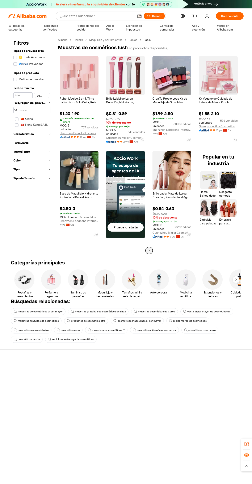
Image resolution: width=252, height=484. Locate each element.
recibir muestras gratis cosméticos (71, 339)
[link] (246, 444)
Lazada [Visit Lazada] (131, 461)
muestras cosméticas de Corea (154, 311)
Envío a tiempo (66, 385)
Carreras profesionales (216, 393)
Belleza (78, 39)
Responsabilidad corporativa (220, 377)
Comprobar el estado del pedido (29, 385)
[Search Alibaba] (97, 16)
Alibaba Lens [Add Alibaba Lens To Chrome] (28, 442)
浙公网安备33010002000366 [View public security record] (185, 476)
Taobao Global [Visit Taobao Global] (149, 461)
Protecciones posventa (72, 393)
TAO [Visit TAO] (164, 461)
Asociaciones (162, 396)
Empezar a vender (165, 369)
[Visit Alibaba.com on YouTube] (229, 410)
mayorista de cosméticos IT (106, 330)
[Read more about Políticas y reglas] (18, 468)
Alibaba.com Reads (117, 393)
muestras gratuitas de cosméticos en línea (98, 311)
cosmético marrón (27, 339)
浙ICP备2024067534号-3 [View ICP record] (227, 476)
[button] (139, 16)
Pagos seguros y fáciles (72, 369)
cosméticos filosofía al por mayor (154, 330)
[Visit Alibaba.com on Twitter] (216, 410)
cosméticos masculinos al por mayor (137, 321)
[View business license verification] (162, 476)
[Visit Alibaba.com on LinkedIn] (210, 410)
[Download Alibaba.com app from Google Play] (229, 443)
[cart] (195, 16)
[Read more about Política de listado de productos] (69, 468)
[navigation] (32, 145)
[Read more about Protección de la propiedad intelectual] (117, 468)
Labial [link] (147, 39)
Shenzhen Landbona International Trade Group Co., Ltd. (171, 129)
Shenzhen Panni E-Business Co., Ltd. (79, 133)
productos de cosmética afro (86, 321)
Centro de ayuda (19, 369)
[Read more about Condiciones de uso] (189, 468)
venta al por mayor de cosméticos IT (206, 311)
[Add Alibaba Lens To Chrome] (69, 443)
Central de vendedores (168, 377)
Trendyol (176, 461)
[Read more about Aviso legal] (38, 468)
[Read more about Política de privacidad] (159, 468)
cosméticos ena (68, 330)
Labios (133, 39)
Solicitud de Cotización (120, 369)
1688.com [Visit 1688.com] (77, 461)
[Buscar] (154, 16)
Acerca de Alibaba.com (217, 369)
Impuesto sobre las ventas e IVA (126, 385)
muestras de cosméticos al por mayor (38, 311)
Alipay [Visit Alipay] (120, 461)
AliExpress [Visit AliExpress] (60, 461)
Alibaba (62, 39)
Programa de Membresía (121, 377)
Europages (193, 461)
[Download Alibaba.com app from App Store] (198, 443)
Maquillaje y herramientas (105, 39)
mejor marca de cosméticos (188, 321)
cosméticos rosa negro (200, 330)
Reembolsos (16, 393)
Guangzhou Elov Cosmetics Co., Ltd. (218, 126)
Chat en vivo (16, 377)
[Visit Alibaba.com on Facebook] (203, 410)
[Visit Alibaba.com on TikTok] (235, 410)
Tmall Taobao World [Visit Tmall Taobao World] (99, 461)
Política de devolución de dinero (77, 377)
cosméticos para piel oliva (31, 330)
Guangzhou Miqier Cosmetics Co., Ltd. (125, 137)
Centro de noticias (214, 385)
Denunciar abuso (19, 401)
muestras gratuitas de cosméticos (36, 321)
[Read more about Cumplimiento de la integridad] (225, 468)
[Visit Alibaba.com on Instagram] (222, 410)
